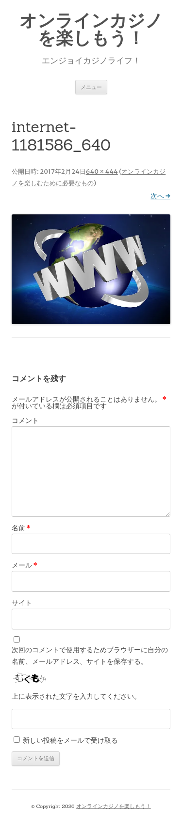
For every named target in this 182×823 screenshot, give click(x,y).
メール (24, 565)
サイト (22, 603)
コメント (25, 420)
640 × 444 (102, 171)
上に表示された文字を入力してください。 (76, 696)
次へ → (160, 196)
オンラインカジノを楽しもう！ (91, 29)
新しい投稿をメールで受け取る (70, 740)
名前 (21, 528)
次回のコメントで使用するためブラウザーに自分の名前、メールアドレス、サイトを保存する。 (90, 655)
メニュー (91, 86)
